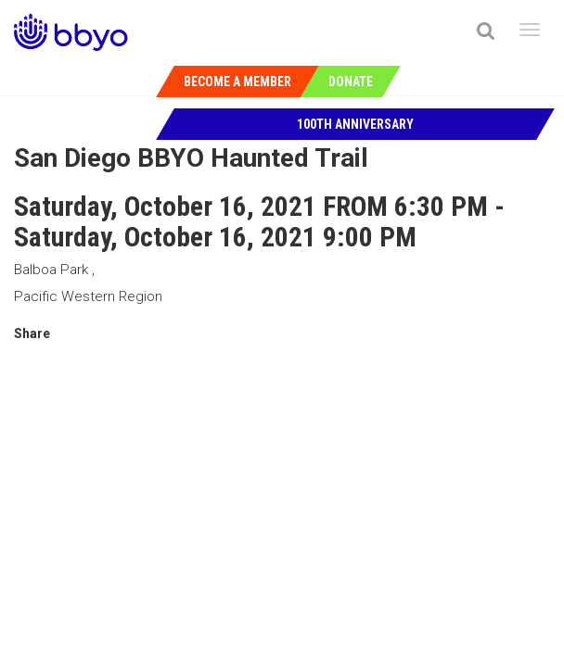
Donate (350, 81)
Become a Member (237, 81)
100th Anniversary (355, 124)
